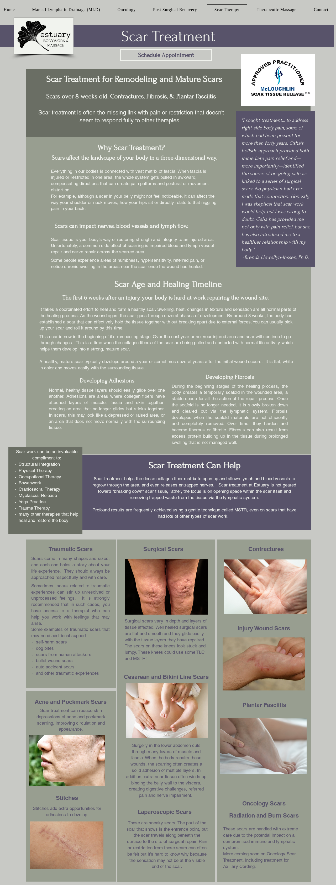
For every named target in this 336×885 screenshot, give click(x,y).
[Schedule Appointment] (166, 55)
